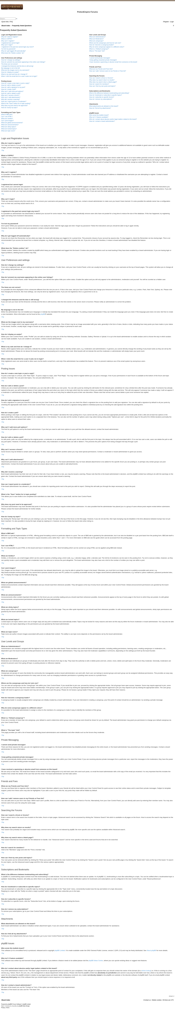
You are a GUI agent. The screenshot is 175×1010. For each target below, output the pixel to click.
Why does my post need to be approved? (14, 105)
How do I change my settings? (11, 60)
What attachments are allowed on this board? (103, 106)
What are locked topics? (9, 129)
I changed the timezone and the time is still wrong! (17, 66)
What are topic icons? (8, 131)
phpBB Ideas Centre (96, 960)
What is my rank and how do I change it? (14, 74)
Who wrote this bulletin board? (99, 115)
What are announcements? (10, 125)
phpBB (42, 314)
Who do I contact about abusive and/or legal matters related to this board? (113, 119)
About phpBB (151, 950)
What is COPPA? (6, 39)
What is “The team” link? (97, 51)
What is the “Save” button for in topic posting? (16, 103)
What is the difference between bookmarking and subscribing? (109, 93)
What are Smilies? (7, 118)
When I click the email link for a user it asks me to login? (19, 76)
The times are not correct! (9, 64)
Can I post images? (7, 120)
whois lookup (146, 971)
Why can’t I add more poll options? (12, 91)
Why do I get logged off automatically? (13, 51)
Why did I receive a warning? (10, 99)
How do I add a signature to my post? (13, 87)
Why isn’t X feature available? (98, 117)
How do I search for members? (99, 84)
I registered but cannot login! (10, 43)
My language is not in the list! (10, 68)
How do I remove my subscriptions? (100, 99)
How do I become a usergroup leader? (101, 45)
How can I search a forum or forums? (101, 78)
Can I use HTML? (7, 116)
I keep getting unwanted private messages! (103, 60)
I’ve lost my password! (8, 49)
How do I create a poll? (8, 89)
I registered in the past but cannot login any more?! (17, 47)
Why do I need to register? (9, 37)
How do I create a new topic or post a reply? (15, 83)
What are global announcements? (12, 123)
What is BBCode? (7, 114)
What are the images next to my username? (15, 70)
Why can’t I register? (7, 41)
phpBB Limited (60, 950)
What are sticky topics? (8, 127)
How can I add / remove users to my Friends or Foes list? (107, 71)
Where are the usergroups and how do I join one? (105, 43)
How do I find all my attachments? (100, 108)
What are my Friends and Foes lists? (101, 69)
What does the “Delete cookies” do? (12, 53)
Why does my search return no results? (101, 80)
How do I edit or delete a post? (11, 85)
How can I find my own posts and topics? (102, 86)
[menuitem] (11, 22)
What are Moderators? (96, 39)
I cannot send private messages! (99, 58)
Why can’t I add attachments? (10, 97)
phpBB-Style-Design (24, 1006)
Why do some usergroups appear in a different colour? (106, 47)
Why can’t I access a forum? (10, 95)
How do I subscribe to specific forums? (101, 97)
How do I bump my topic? (9, 107)
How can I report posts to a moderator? (13, 101)
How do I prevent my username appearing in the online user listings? (23, 62)
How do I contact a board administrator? (102, 121)
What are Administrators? (97, 37)
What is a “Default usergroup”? (99, 49)
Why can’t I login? (7, 45)
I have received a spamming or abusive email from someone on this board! (113, 62)
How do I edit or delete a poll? (10, 93)
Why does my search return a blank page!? (103, 82)
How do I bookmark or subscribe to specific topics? (105, 95)
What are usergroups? (96, 41)
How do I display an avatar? (10, 72)
